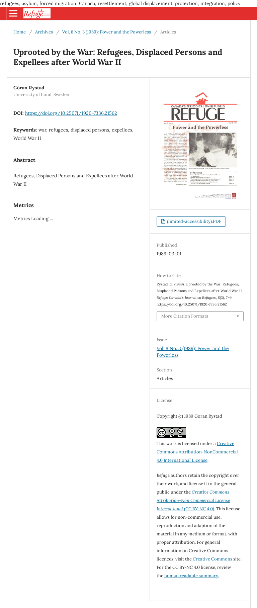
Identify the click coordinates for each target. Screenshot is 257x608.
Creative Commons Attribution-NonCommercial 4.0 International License (197, 452)
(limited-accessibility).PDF (193, 221)
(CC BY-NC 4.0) (193, 500)
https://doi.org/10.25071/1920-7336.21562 (71, 113)
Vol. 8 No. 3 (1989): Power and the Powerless (106, 32)
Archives (44, 32)
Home (19, 32)
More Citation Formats (184, 316)
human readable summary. (191, 576)
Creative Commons (212, 559)
